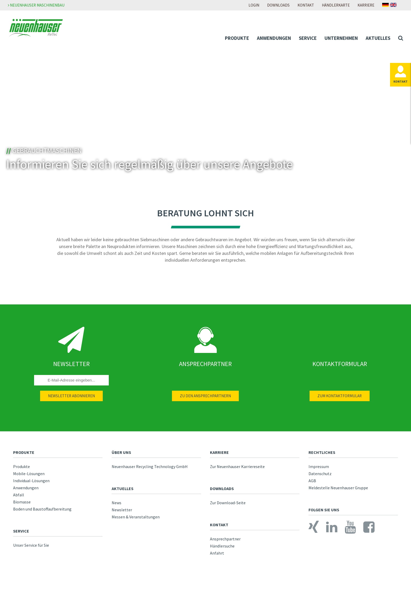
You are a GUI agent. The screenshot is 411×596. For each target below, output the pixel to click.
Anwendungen (274, 38)
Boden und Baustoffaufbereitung (42, 509)
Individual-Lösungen (31, 480)
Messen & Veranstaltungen (136, 516)
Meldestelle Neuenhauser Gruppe (338, 487)
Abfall (18, 494)
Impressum (319, 466)
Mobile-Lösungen (29, 473)
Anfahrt (217, 553)
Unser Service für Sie (31, 545)
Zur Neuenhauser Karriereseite (237, 466)
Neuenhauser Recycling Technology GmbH (150, 466)
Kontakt (306, 5)
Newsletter (122, 509)
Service (308, 38)
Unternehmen (341, 38)
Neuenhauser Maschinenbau (36, 5)
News (116, 502)
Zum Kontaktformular (339, 395)
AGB (312, 480)
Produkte (237, 38)
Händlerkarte (336, 5)
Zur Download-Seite (228, 502)
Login (253, 5)
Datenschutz (320, 473)
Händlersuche (222, 546)
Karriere (366, 5)
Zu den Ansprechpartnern (205, 395)
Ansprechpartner (225, 538)
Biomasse (22, 501)
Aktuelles (378, 38)
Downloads (278, 5)
